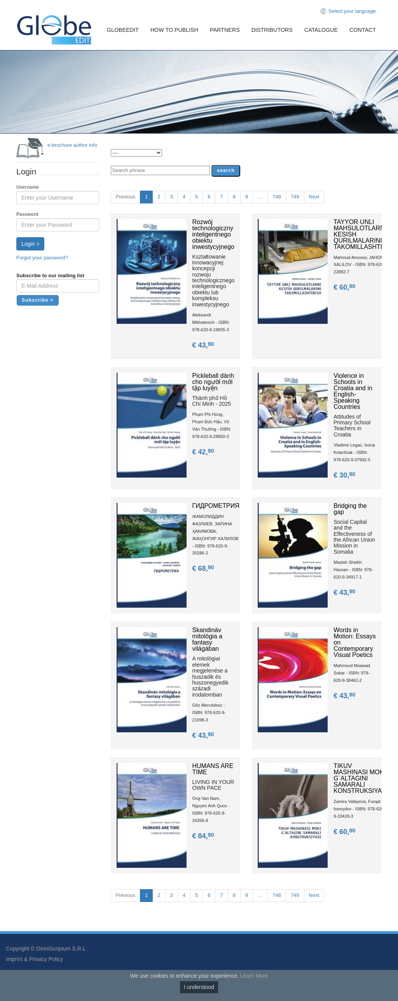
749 (295, 197)
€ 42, (203, 452)
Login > (30, 244)
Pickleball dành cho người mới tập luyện (213, 381)
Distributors (272, 30)
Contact (362, 30)
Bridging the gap (350, 508)
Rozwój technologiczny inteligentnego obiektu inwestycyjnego (213, 234)
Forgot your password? (42, 258)
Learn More (254, 976)
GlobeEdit (123, 30)
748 (276, 197)
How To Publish (174, 30)
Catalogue (321, 30)
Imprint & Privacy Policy (34, 959)
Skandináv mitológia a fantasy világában (207, 639)
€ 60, (344, 287)
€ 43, (203, 345)
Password (27, 214)
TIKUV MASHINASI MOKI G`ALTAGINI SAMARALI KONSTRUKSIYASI (360, 778)
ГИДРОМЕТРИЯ (215, 505)
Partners (225, 30)
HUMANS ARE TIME (213, 769)
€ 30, (344, 475)
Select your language (352, 11)
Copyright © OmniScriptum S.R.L (46, 948)
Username (27, 187)
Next (314, 197)
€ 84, (203, 836)
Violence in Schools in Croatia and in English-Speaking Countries (352, 391)
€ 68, (203, 568)
